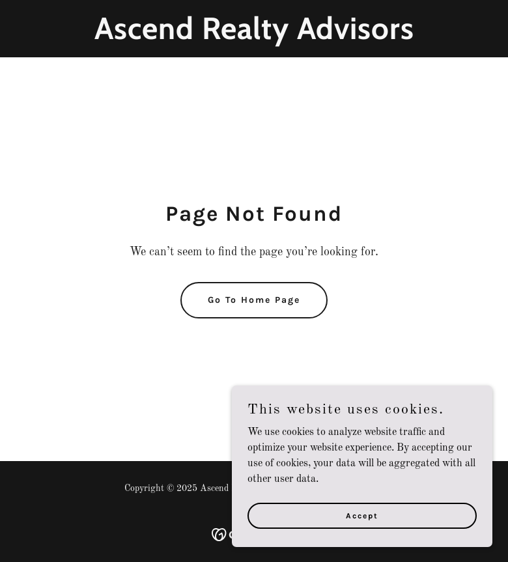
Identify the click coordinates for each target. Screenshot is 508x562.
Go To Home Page (254, 299)
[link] (254, 36)
